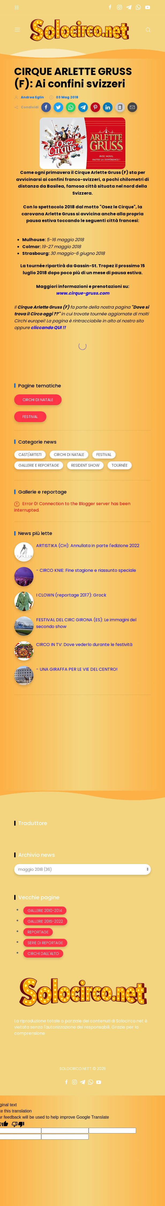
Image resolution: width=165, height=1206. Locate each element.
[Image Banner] (82, 992)
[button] (46, 107)
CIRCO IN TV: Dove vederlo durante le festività (84, 644)
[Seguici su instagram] (119, 7)
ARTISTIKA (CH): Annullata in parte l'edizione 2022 (87, 546)
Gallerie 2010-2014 (45, 910)
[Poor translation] (18, 1124)
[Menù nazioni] (17, 7)
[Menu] (17, 30)
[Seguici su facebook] (110, 7)
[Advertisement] (54, 736)
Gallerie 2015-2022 (45, 921)
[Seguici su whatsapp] (138, 7)
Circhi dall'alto (43, 953)
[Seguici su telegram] (128, 7)
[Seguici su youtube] (147, 7)
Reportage (38, 932)
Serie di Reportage (45, 942)
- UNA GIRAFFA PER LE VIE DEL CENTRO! (77, 669)
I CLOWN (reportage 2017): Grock (71, 595)
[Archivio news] (82, 869)
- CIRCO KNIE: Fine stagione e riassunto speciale (86, 570)
